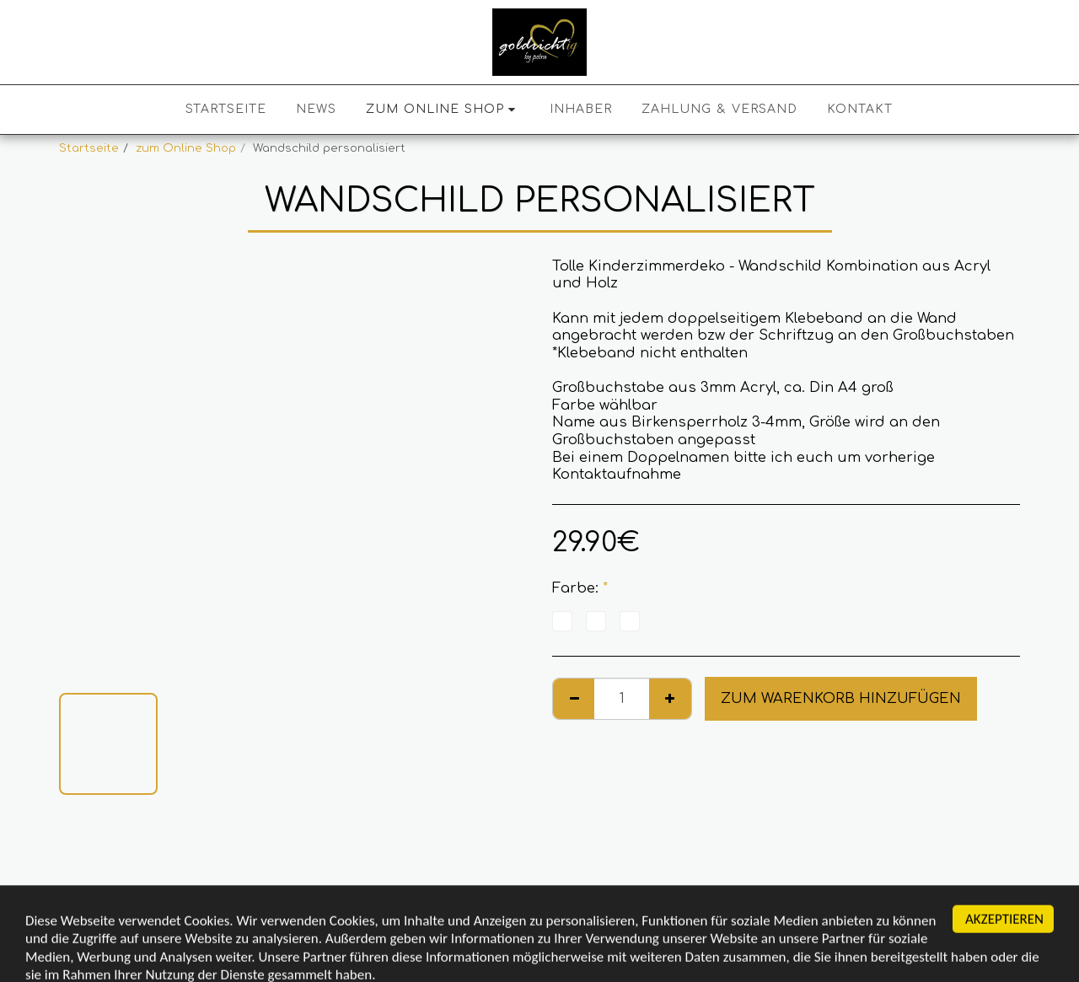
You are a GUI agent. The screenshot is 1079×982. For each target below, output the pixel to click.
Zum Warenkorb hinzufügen (841, 698)
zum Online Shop (186, 148)
